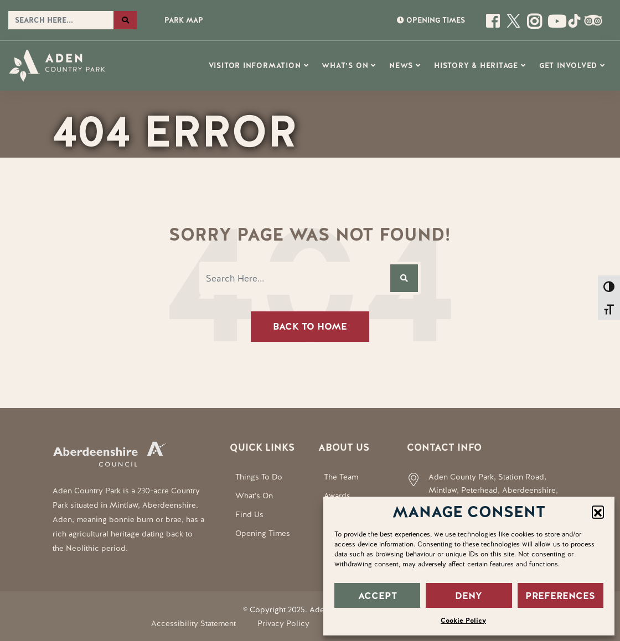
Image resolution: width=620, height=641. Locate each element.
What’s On (345, 65)
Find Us (249, 514)
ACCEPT (377, 596)
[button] (597, 511)
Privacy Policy (283, 623)
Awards (337, 496)
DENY (468, 596)
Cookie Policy (463, 620)
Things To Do (258, 477)
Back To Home (310, 326)
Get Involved (568, 65)
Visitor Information (255, 65)
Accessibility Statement (193, 623)
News (401, 65)
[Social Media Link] (554, 25)
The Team (341, 477)
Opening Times (262, 533)
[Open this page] (494, 25)
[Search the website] (60, 20)
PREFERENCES (560, 596)
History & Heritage (476, 65)
